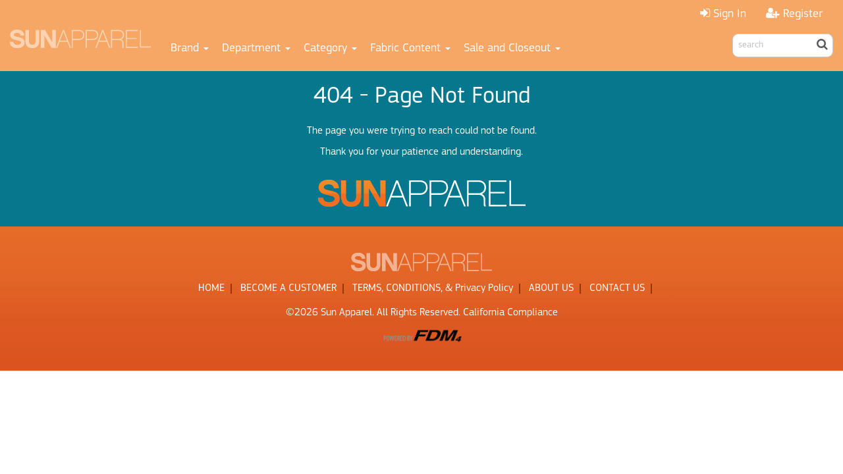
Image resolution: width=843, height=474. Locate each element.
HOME (211, 288)
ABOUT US (551, 288)
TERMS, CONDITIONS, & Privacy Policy (432, 288)
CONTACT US (617, 288)
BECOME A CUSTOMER (288, 288)
